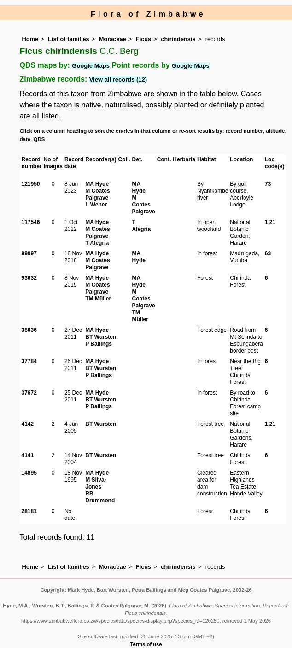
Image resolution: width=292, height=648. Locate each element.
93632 (29, 278)
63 (268, 253)
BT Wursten (100, 337)
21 (272, 222)
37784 (29, 361)
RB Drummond (100, 497)
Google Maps (91, 65)
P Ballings (98, 344)
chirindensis (178, 38)
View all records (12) (118, 79)
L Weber (96, 204)
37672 (29, 392)
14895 (29, 473)
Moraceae (112, 38)
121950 (31, 184)
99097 (29, 253)
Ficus (143, 38)
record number (244, 131)
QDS (39, 139)
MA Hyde (97, 184)
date (25, 139)
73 (268, 184)
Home (30, 38)
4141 (28, 455)
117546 (31, 222)
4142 (28, 424)
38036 (29, 330)
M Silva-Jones (95, 483)
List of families (68, 38)
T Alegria (97, 243)
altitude (275, 131)
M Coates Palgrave (97, 194)
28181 (29, 511)
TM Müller (98, 298)
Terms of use (146, 644)
